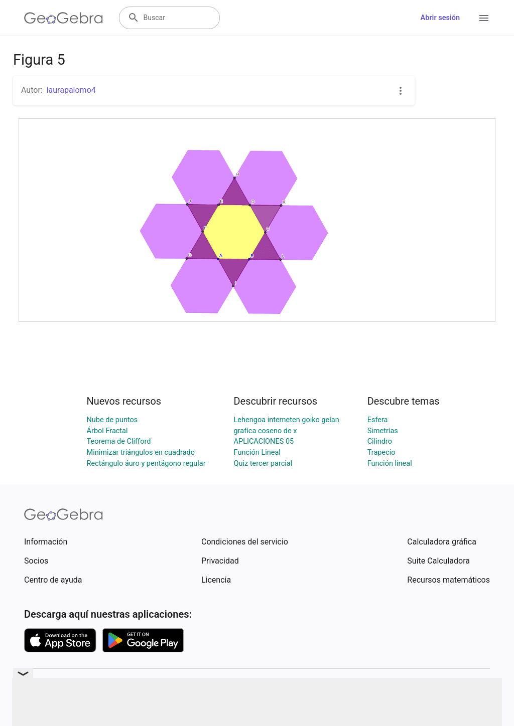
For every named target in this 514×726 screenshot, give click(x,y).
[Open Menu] (484, 18)
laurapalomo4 (71, 90)
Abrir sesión (440, 18)
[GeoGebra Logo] (63, 18)
